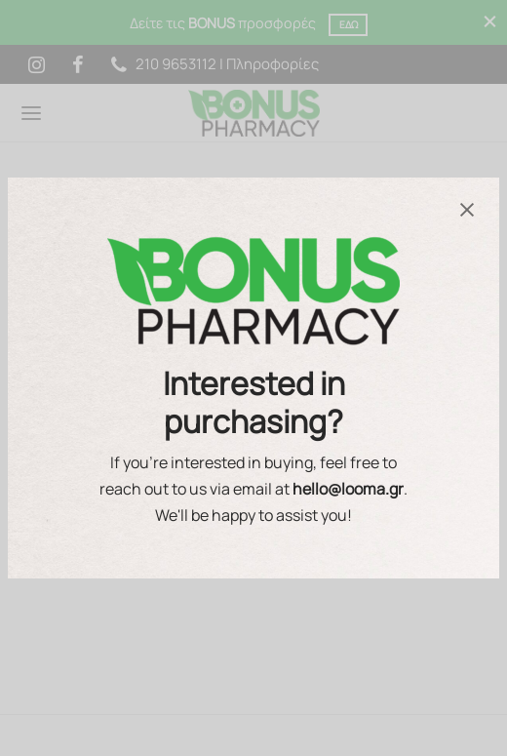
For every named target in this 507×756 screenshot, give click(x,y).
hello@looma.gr (348, 488)
